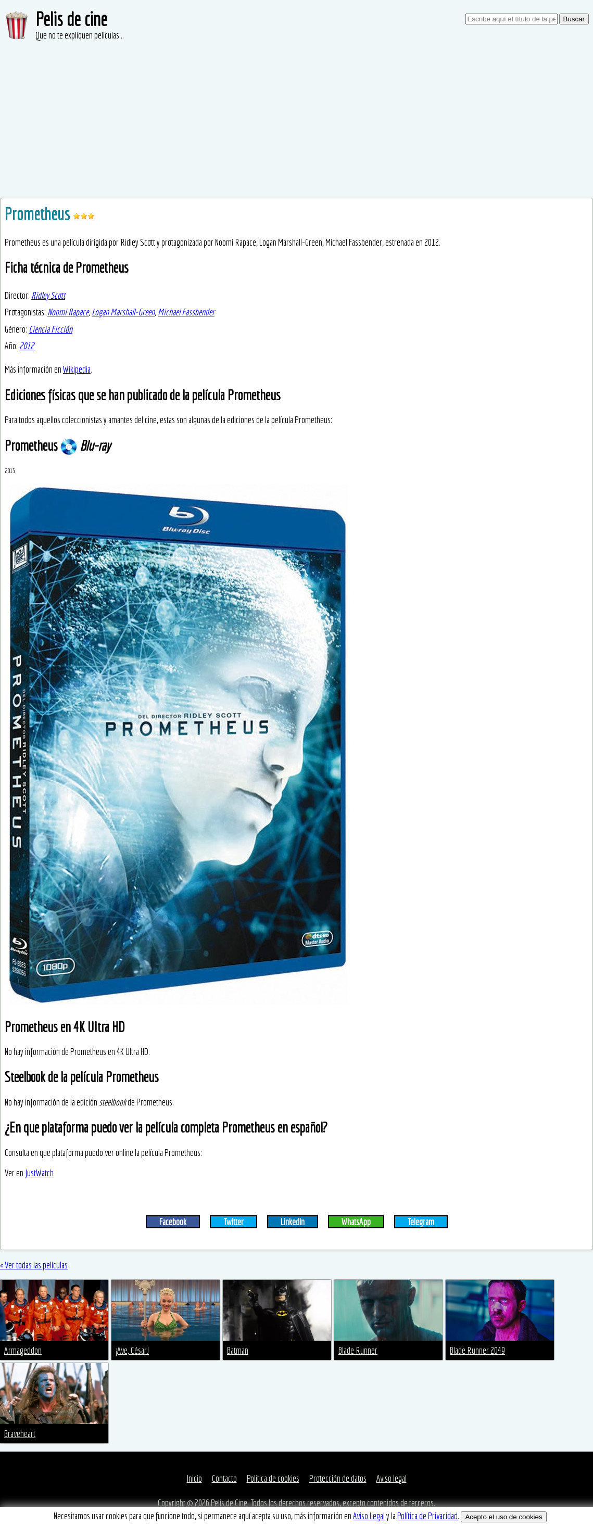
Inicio (194, 1478)
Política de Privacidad (427, 1515)
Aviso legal (391, 1478)
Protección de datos (338, 1478)
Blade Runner (357, 1350)
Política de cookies (273, 1478)
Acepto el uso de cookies (503, 1517)
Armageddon (23, 1350)
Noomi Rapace (68, 312)
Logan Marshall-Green (123, 312)
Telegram (421, 1221)
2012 (26, 345)
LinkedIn (293, 1221)
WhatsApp (356, 1221)
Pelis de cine (71, 19)
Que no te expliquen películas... (79, 35)
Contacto (224, 1478)
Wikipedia (77, 369)
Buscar (574, 19)
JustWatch (39, 1172)
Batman (237, 1350)
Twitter (233, 1221)
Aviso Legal (369, 1515)
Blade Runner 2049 (477, 1350)
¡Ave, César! (132, 1350)
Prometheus (39, 214)
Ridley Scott (48, 295)
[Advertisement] (296, 120)
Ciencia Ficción (50, 329)
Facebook (172, 1221)
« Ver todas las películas (34, 1265)
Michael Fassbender (186, 312)
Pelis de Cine (229, 1502)
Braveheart (19, 1433)
